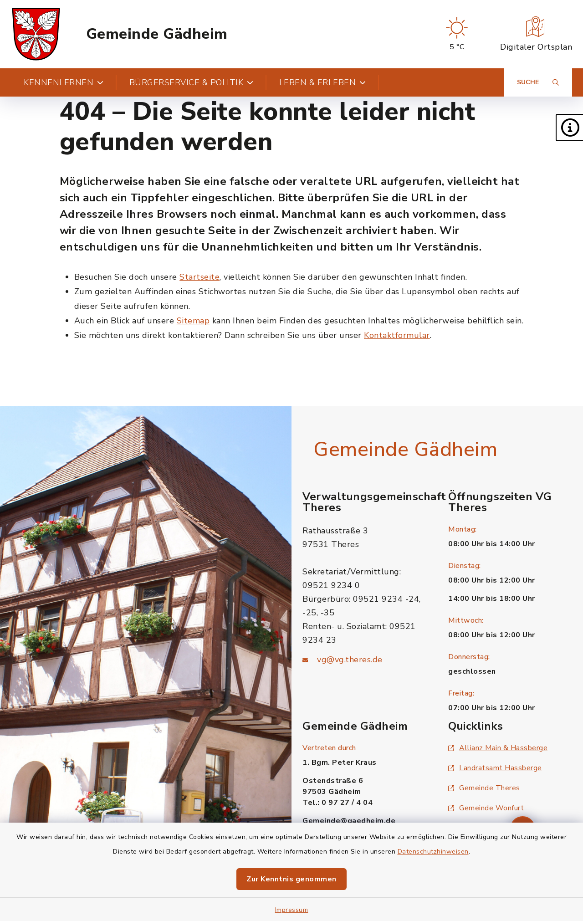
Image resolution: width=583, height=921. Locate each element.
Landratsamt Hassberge (495, 768)
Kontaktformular (397, 335)
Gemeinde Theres (484, 788)
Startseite (199, 276)
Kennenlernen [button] (64, 82)
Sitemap (193, 320)
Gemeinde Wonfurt (486, 808)
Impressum (291, 910)
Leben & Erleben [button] (322, 82)
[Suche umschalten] (538, 82)
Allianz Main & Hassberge (497, 748)
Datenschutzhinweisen (433, 851)
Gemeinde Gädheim (157, 34)
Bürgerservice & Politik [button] (191, 82)
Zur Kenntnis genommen (291, 879)
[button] (569, 127)
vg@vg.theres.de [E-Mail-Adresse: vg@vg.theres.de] (350, 659)
